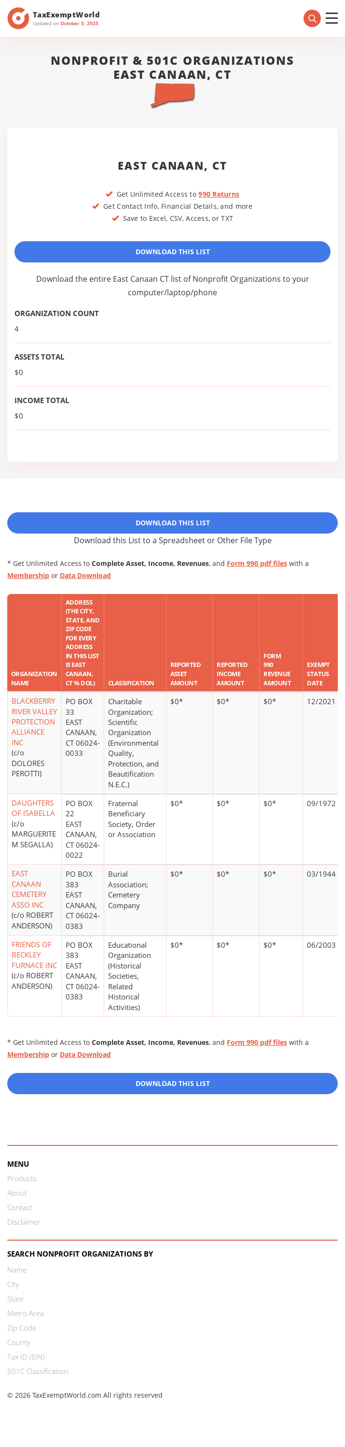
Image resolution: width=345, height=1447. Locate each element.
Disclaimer (24, 1222)
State (15, 1298)
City (13, 1284)
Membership (28, 575)
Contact (19, 1207)
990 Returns (218, 194)
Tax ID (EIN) (25, 1356)
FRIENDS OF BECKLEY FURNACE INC (34, 955)
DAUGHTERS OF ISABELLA (33, 808)
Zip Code (21, 1327)
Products (22, 1178)
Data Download (85, 575)
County (18, 1342)
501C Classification (37, 1371)
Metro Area (25, 1313)
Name (17, 1269)
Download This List (173, 251)
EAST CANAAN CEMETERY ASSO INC (29, 888)
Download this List (173, 1083)
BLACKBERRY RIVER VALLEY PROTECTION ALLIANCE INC (34, 721)
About (17, 1193)
